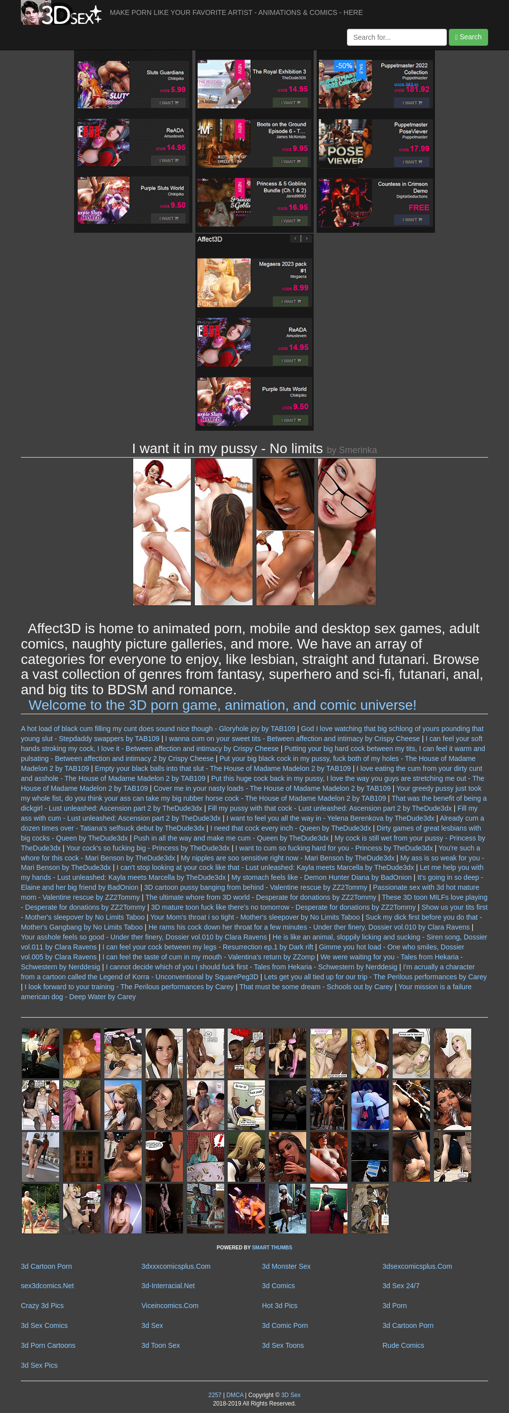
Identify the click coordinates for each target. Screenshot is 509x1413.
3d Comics (278, 1286)
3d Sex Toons (283, 1345)
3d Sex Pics (39, 1365)
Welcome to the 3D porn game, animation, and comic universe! (223, 705)
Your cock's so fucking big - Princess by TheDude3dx (148, 848)
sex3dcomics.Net (47, 1286)
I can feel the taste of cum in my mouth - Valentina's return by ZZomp (208, 957)
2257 (214, 1395)
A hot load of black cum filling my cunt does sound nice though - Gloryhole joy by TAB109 (158, 729)
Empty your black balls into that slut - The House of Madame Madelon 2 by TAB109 (223, 768)
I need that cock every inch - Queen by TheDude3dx (290, 828)
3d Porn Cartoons (48, 1345)
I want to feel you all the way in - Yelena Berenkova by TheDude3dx (330, 818)
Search (468, 37)
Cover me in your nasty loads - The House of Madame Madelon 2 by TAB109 (272, 788)
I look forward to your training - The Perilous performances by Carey (129, 987)
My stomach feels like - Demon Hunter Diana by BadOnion (322, 877)
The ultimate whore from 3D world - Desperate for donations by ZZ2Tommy (261, 897)
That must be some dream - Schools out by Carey (316, 987)
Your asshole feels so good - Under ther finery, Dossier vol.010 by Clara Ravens (144, 937)
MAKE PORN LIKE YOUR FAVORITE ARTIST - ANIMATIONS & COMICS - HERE (236, 12)
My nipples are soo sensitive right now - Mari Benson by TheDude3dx (288, 858)
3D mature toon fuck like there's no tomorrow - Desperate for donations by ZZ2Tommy (283, 907)
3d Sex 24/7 (401, 1286)
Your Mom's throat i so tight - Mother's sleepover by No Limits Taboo (255, 917)
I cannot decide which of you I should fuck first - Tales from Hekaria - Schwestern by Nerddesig (251, 967)
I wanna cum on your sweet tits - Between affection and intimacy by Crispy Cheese (292, 739)
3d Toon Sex (161, 1345)
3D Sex (289, 1395)
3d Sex (153, 1325)
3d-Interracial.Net (168, 1286)
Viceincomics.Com (170, 1306)
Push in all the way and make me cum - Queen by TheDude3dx (231, 838)
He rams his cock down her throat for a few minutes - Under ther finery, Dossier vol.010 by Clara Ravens (309, 927)
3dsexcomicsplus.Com (417, 1266)
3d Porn (395, 1306)
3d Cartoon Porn (46, 1266)
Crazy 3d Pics (42, 1306)
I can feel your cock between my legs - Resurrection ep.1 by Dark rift (207, 947)
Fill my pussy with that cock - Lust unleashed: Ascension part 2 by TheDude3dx (330, 808)
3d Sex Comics (44, 1325)
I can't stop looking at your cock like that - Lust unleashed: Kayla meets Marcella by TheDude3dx (266, 867)
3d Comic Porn (285, 1325)
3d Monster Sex (286, 1266)
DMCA (234, 1395)
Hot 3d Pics (280, 1306)
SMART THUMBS (272, 1247)
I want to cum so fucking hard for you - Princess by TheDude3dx (334, 848)
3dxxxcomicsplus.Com (176, 1266)
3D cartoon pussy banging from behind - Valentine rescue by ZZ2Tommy (255, 887)
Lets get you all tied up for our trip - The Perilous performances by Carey (375, 977)
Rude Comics (403, 1345)
